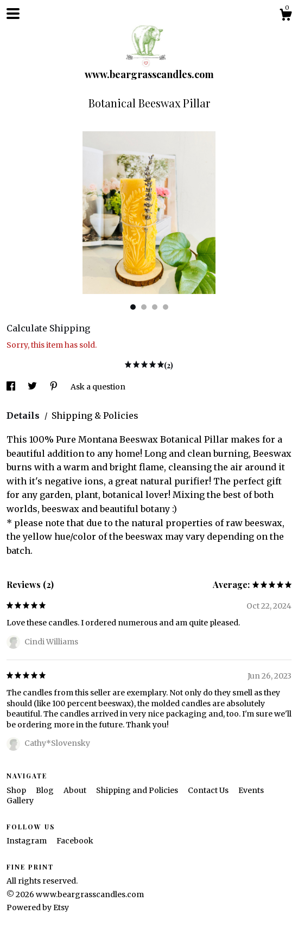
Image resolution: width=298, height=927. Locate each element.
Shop (17, 790)
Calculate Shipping (48, 328)
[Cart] (285, 16)
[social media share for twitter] (33, 387)
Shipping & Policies (95, 415)
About (76, 790)
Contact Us (209, 790)
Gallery (20, 800)
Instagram (27, 841)
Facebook (74, 841)
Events (251, 790)
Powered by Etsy (38, 907)
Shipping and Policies (138, 790)
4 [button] (165, 307)
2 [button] (144, 307)
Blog (45, 790)
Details (24, 415)
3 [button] (154, 307)
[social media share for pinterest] (54, 387)
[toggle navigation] (13, 13)
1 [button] (133, 307)
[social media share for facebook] (12, 387)
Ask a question (98, 387)
